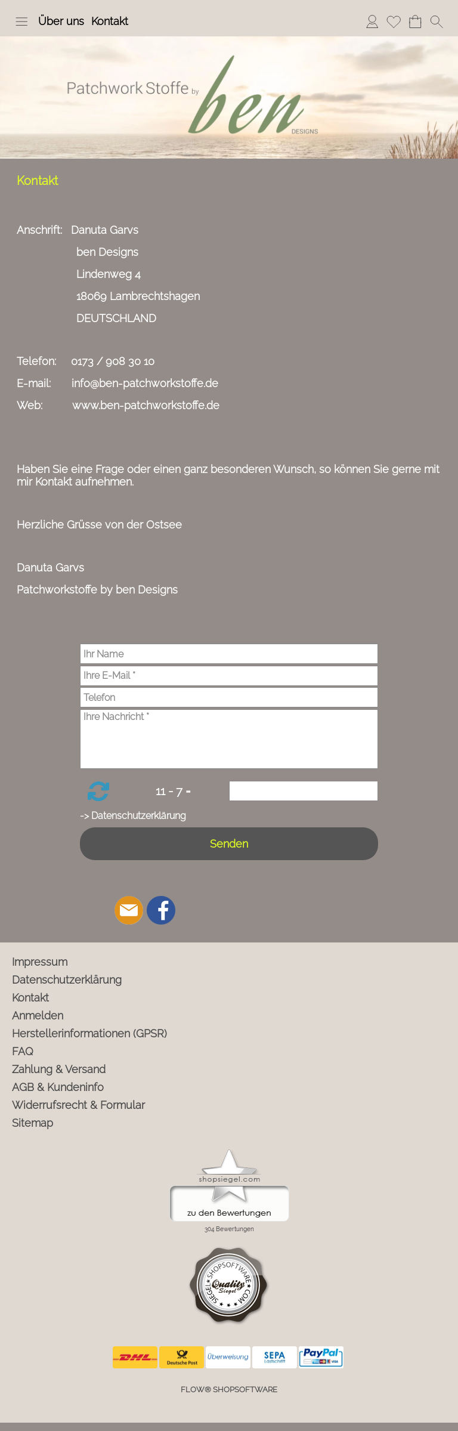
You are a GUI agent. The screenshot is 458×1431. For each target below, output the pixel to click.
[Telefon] (229, 697)
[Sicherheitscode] (303, 791)
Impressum (39, 962)
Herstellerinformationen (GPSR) (89, 1033)
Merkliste (393, 21)
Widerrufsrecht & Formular (78, 1105)
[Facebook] (161, 910)
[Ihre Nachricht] (229, 739)
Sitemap (32, 1123)
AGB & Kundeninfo (58, 1087)
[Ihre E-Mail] (229, 676)
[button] (21, 21)
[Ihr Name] (229, 654)
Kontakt (109, 21)
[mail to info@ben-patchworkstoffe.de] (129, 910)
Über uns (61, 21)
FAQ (22, 1051)
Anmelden (372, 21)
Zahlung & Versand (59, 1069)
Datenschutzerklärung (67, 979)
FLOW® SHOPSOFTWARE (229, 1389)
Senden (229, 843)
